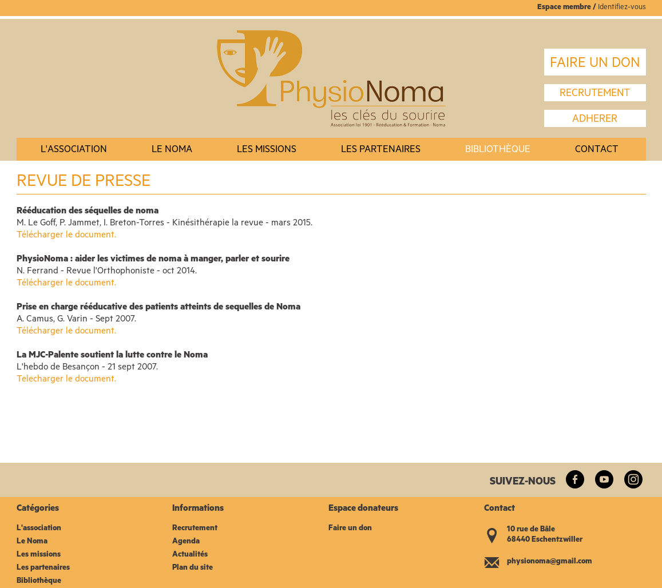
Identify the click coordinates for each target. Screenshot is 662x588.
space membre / (570, 7)
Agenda (186, 542)
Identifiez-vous (622, 7)
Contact (597, 150)
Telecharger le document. (66, 380)
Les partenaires (381, 150)
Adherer (594, 120)
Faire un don (350, 529)
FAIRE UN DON (595, 64)
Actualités (190, 555)
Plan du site (192, 568)
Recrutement (194, 529)
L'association (74, 150)
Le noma (172, 150)
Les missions (266, 150)
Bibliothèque (497, 150)
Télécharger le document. (66, 236)
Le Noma (32, 542)
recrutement (595, 94)
